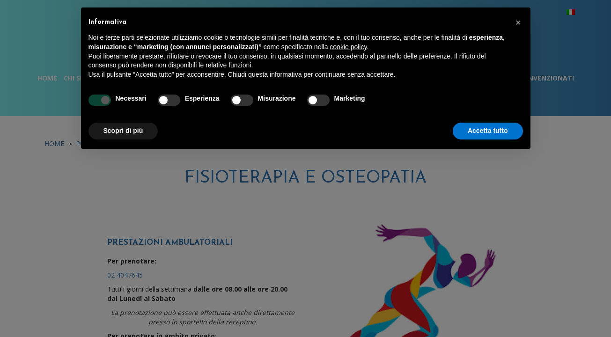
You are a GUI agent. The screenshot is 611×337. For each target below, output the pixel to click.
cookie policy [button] (348, 47)
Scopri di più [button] (123, 130)
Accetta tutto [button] (488, 130)
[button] (518, 22)
